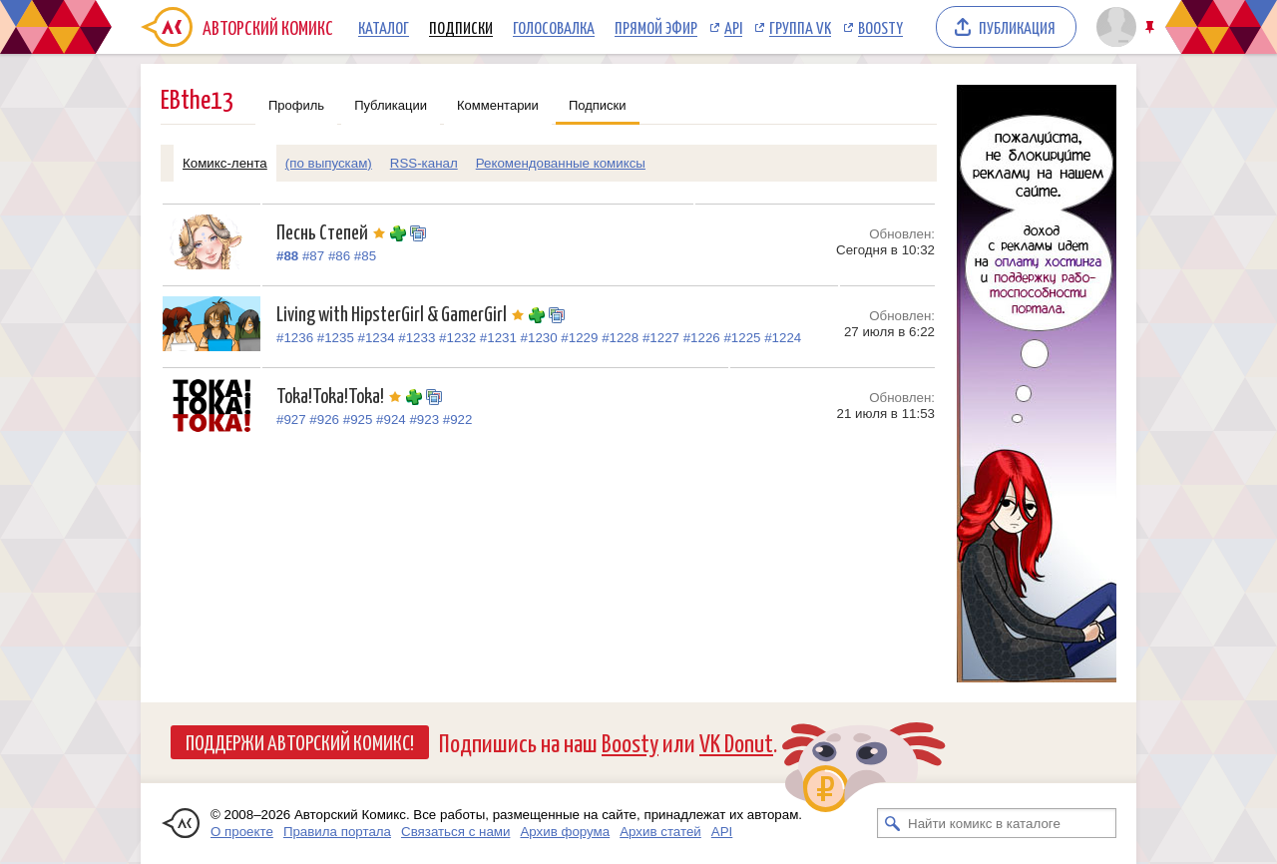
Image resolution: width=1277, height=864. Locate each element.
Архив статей (660, 831)
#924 (391, 419)
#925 (358, 419)
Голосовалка (554, 27)
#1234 (376, 337)
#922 (458, 419)
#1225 (741, 337)
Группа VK (800, 27)
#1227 (660, 337)
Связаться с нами (455, 831)
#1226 (701, 337)
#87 (313, 255)
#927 (291, 419)
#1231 (498, 337)
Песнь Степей (333, 230)
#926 (324, 419)
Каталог (383, 27)
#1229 (579, 337)
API (733, 27)
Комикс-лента (225, 163)
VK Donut (736, 741)
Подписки (461, 27)
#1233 (416, 337)
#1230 (539, 337)
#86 (339, 255)
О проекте (242, 831)
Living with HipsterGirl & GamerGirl (402, 312)
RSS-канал (424, 163)
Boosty (880, 27)
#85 (365, 255)
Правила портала (337, 831)
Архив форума (565, 831)
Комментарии (498, 105)
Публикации (390, 105)
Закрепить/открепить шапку (1151, 27)
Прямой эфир (656, 27)
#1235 (335, 337)
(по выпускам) (328, 163)
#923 (424, 419)
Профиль (296, 105)
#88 (287, 255)
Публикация (1017, 27)
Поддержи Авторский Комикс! (300, 741)
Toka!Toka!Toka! (341, 394)
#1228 (620, 337)
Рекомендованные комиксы (560, 163)
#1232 (457, 337)
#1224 (782, 337)
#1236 (294, 337)
